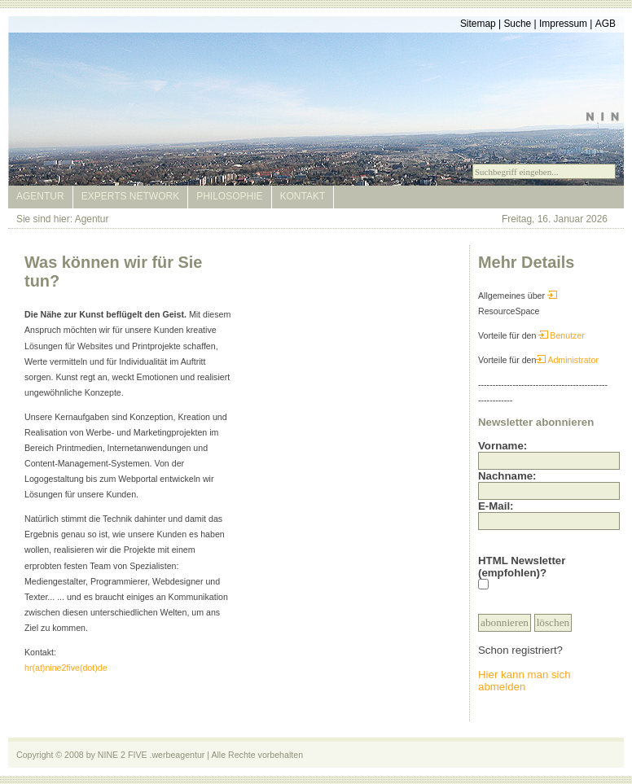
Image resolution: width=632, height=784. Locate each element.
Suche (517, 23)
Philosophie (229, 196)
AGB (605, 23)
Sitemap (478, 23)
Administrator (567, 360)
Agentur (40, 196)
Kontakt (303, 196)
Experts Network (130, 196)
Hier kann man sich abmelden (524, 680)
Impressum (563, 23)
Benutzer (561, 335)
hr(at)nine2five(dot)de (66, 667)
